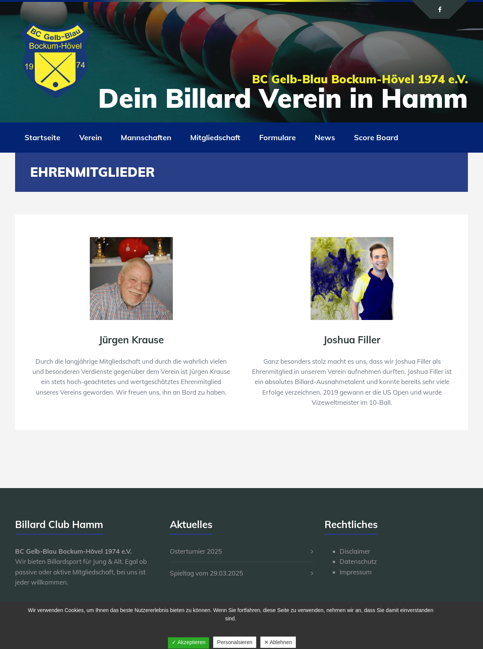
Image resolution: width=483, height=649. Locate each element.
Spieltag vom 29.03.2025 (206, 573)
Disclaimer (355, 551)
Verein (90, 137)
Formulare (277, 137)
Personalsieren (234, 642)
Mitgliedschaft (215, 137)
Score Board (376, 137)
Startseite (42, 137)
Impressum (356, 572)
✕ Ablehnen (278, 642)
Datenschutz (358, 561)
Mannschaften (146, 137)
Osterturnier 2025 (196, 551)
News (325, 137)
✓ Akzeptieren (188, 642)
